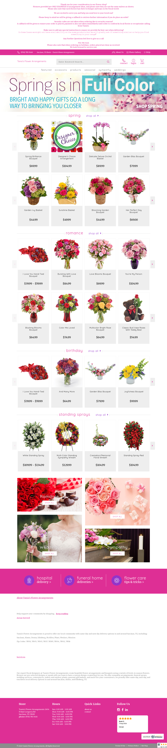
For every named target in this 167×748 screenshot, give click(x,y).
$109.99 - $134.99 (33, 465)
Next (152, 147)
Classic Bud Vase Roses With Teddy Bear (133, 329)
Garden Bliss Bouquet (133, 156)
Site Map (144, 746)
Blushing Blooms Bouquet (33, 329)
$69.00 (134, 219)
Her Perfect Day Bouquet (134, 211)
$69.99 (33, 166)
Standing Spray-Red (134, 455)
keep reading (62, 614)
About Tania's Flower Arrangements (35, 598)
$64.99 (33, 337)
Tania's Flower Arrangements (31, 61)
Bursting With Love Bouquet (67, 275)
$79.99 (134, 166)
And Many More (67, 391)
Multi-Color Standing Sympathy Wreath (67, 456)
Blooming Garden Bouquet (100, 211)
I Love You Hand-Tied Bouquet (33, 275)
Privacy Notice (133, 746)
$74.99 (67, 337)
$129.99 (66, 465)
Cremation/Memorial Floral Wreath (100, 456)
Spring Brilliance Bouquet (33, 157)
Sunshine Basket (67, 210)
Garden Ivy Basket (33, 210)
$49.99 (67, 219)
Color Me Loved (67, 328)
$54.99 (134, 337)
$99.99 (134, 401)
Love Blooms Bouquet (100, 274)
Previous (14, 147)
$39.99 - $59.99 (33, 283)
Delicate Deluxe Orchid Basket (100, 157)
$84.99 (67, 283)
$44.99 (33, 219)
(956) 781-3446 (27, 52)
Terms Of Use (120, 746)
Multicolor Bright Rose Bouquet (100, 329)
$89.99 (100, 166)
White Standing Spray (33, 455)
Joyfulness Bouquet (133, 391)
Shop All (91, 115)
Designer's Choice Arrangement (67, 157)
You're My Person (133, 274)
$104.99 (67, 166)
